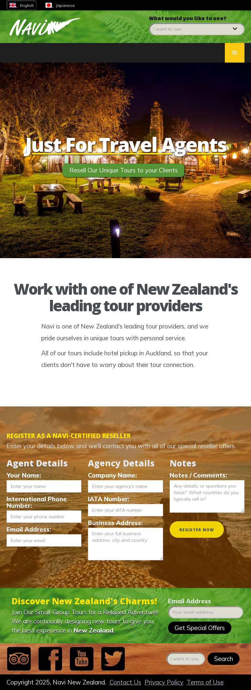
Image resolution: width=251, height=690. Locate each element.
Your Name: (24, 475)
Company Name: (112, 475)
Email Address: (29, 529)
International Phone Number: (37, 502)
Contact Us (125, 682)
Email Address (189, 601)
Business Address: (115, 523)
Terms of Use (205, 682)
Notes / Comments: (198, 475)
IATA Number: (108, 499)
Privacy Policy (163, 682)
